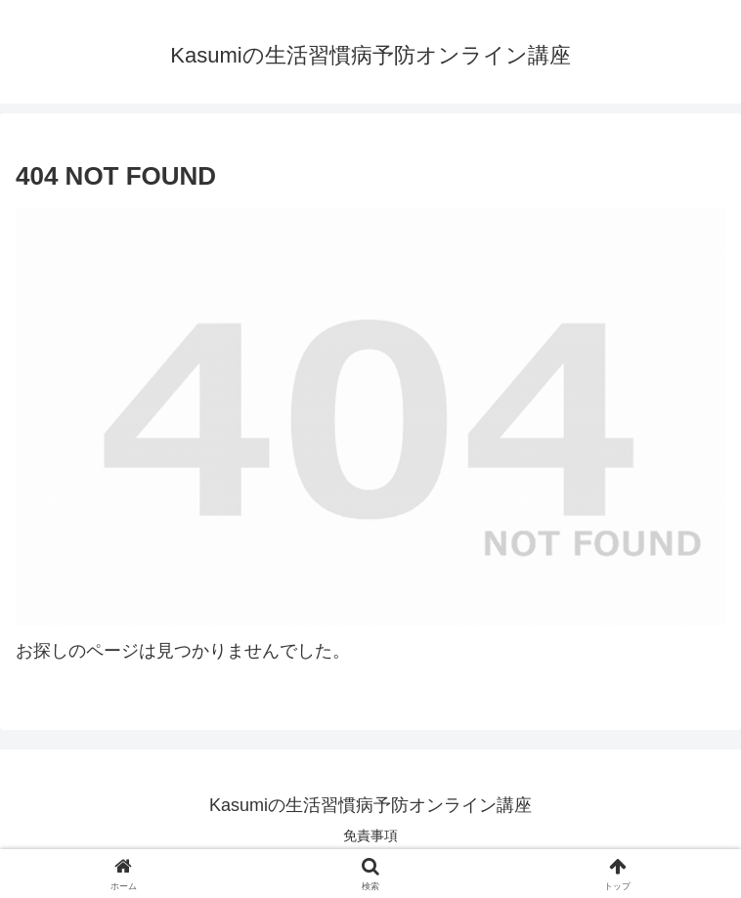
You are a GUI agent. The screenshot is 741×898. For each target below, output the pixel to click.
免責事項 (370, 835)
